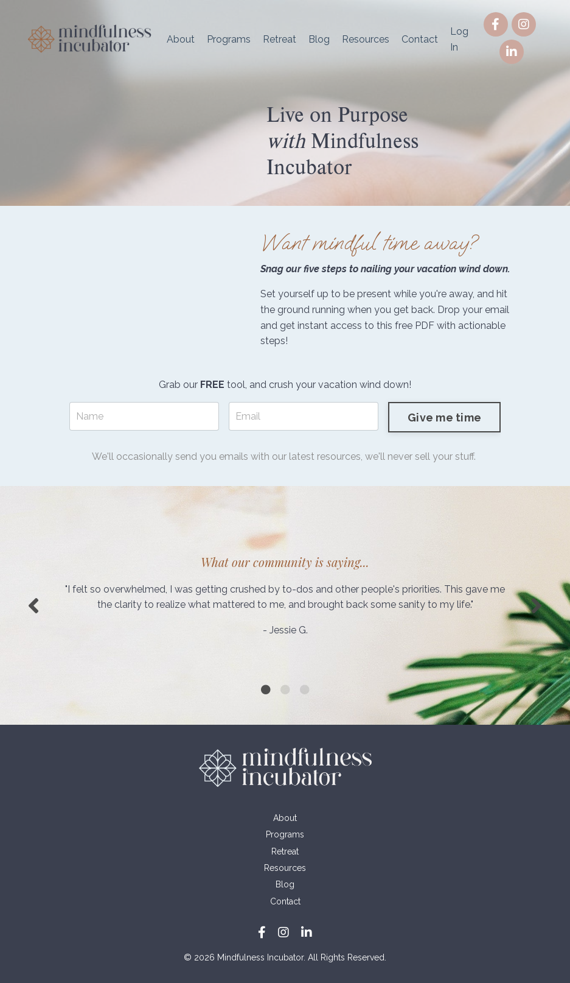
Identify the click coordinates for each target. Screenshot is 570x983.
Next (536, 605)
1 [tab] (266, 689)
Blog (319, 39)
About (181, 39)
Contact (419, 39)
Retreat (279, 39)
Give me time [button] (444, 417)
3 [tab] (305, 689)
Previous (33, 605)
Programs (229, 39)
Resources (365, 39)
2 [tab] (285, 689)
